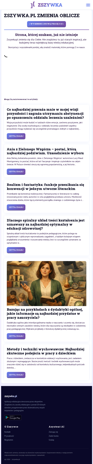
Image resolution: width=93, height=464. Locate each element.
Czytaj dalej (16, 136)
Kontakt (7, 432)
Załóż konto (54, 436)
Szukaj (51, 440)
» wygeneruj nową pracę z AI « (46, 24)
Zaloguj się (53, 432)
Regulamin (8, 440)
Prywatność (9, 436)
